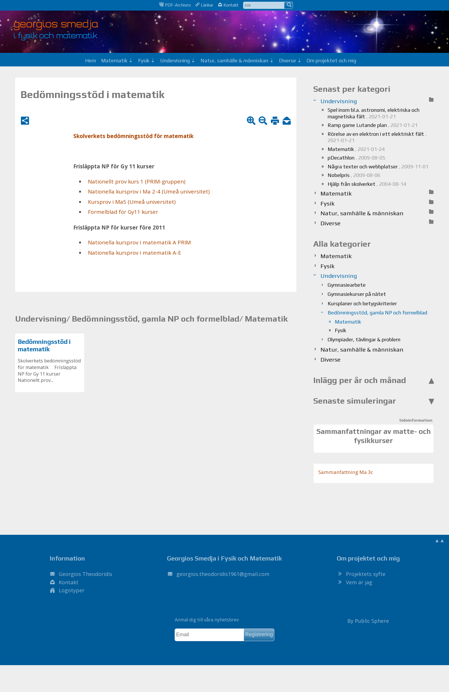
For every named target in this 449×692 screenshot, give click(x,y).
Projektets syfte (365, 574)
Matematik (356, 149)
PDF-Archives (175, 4)
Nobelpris (354, 175)
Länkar (204, 4)
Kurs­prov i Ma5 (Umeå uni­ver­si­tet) (132, 202)
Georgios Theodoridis (85, 574)
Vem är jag (359, 582)
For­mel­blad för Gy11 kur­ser (123, 212)
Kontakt (228, 4)
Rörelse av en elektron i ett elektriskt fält (377, 137)
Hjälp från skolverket (367, 184)
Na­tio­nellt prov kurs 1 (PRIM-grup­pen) (136, 181)
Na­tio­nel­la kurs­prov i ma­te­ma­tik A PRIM (139, 242)
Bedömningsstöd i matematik (44, 345)
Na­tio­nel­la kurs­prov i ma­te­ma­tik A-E (134, 252)
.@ (222, 574)
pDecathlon (356, 158)
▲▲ (439, 540)
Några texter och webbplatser (378, 166)
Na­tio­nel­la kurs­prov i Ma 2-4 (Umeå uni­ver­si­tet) (149, 191)
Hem (90, 60)
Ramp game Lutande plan (373, 125)
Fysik (340, 330)
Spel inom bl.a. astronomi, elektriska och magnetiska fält (374, 113)
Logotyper (71, 590)
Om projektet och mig (331, 60)
